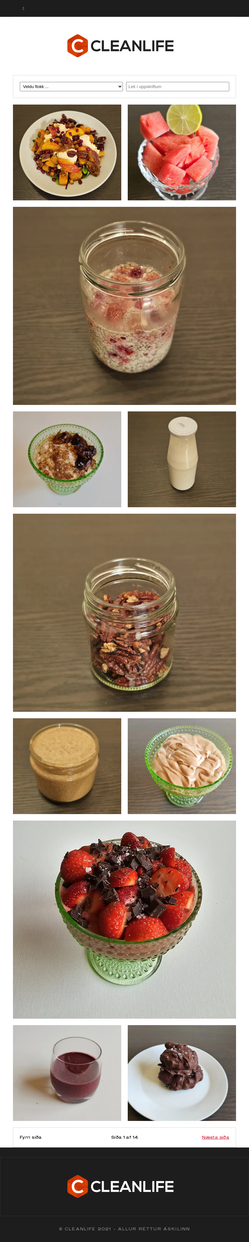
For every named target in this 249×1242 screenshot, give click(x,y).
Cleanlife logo (124, 46)
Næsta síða (215, 1137)
